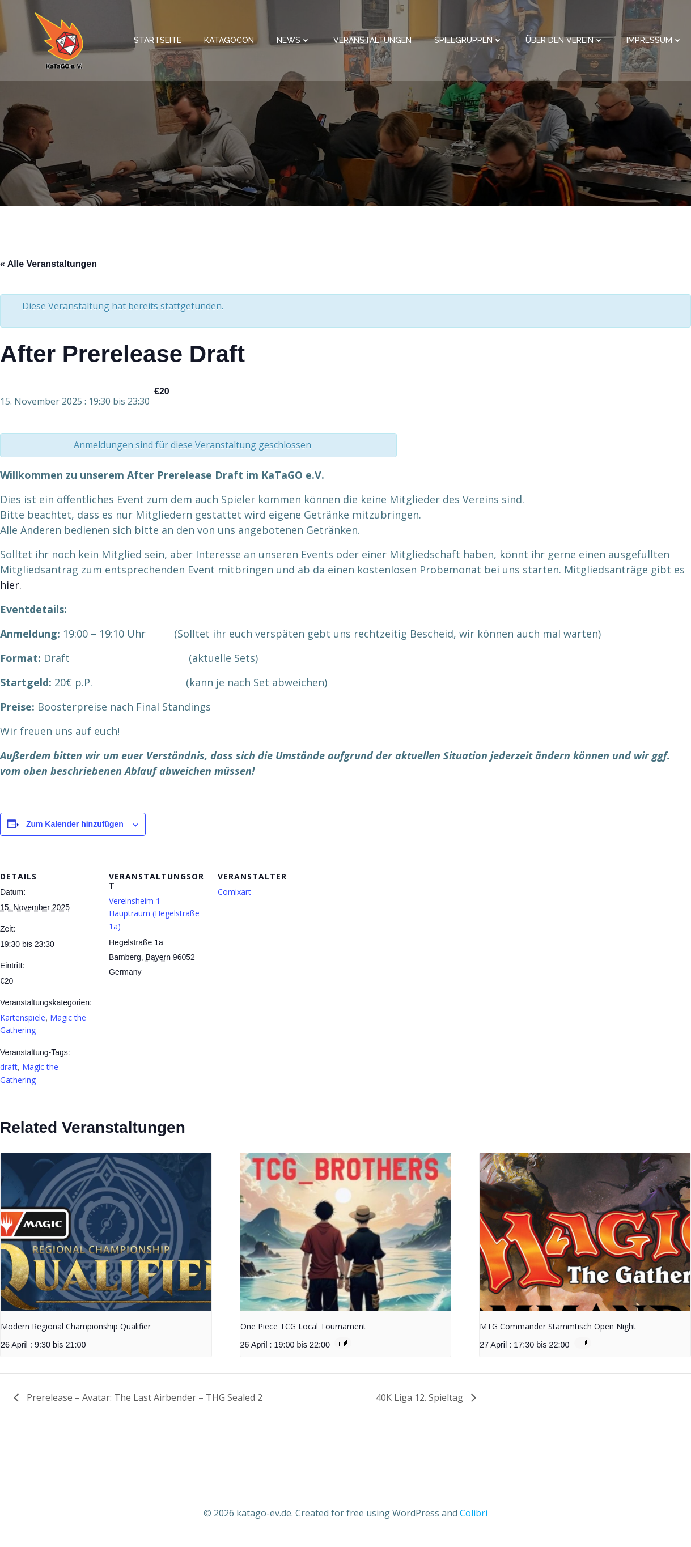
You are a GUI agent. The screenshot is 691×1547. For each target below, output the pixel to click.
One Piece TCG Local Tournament (303, 1326)
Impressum (654, 40)
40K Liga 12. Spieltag (420, 1397)
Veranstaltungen (372, 40)
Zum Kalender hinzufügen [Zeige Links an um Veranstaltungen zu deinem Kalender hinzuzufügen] (75, 823)
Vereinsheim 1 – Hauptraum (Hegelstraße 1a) (154, 913)
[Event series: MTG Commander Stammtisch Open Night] (583, 1343)
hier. (11, 585)
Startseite (157, 40)
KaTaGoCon (229, 40)
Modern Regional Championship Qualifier (76, 1326)
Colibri (473, 1513)
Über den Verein (564, 40)
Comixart (234, 891)
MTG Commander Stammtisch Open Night (558, 1326)
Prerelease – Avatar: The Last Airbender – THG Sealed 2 (143, 1397)
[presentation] (106, 1232)
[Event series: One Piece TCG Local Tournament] (343, 1343)
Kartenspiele (22, 1017)
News (294, 40)
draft (9, 1066)
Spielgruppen (468, 40)
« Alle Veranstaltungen (48, 264)
